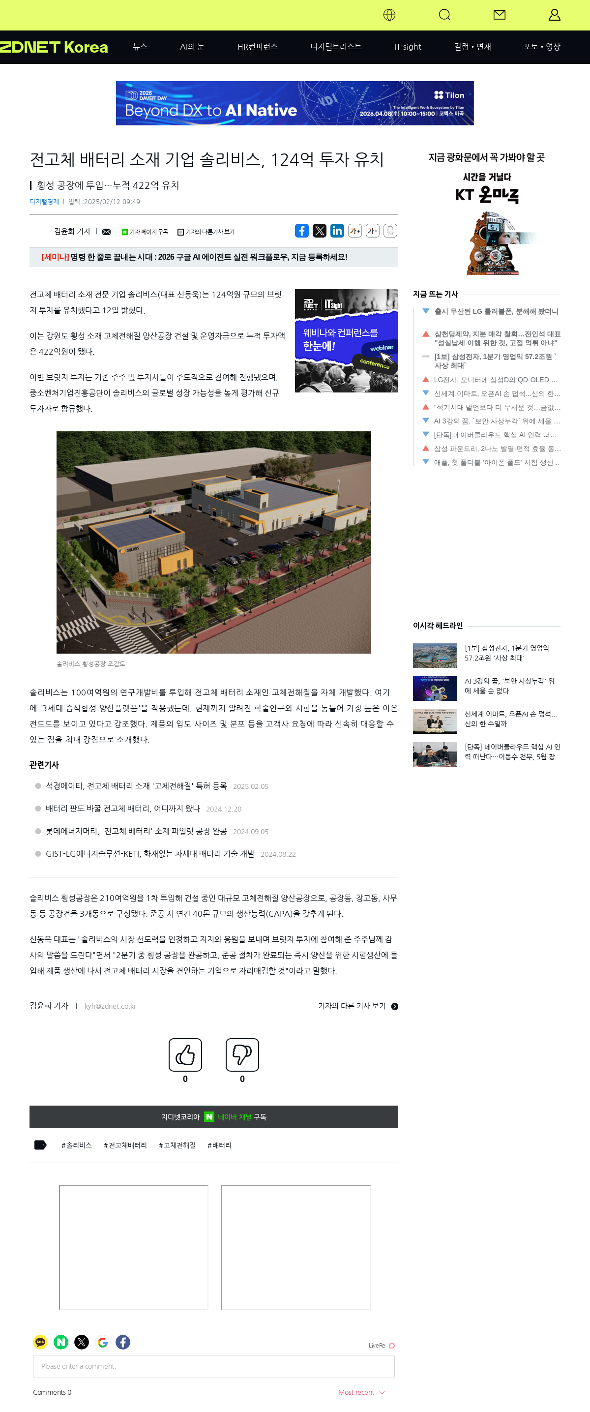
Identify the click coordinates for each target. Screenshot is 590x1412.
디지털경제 (44, 202)
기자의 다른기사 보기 (206, 232)
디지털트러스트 (336, 47)
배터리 (222, 1145)
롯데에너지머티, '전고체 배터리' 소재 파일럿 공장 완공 (136, 831)
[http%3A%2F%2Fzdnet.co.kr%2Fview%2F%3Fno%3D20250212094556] (337, 231)
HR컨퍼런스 (257, 47)
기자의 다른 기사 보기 (358, 1006)
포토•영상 (542, 47)
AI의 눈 (192, 47)
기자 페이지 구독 (144, 232)
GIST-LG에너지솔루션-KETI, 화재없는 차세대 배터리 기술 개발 (150, 854)
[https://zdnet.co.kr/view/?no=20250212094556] (302, 231)
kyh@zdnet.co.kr (110, 1006)
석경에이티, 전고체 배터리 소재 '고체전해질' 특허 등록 (136, 786)
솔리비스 (79, 1145)
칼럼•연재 (472, 47)
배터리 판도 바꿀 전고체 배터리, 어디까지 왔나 (123, 808)
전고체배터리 (128, 1145)
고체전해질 (180, 1145)
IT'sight (407, 47)
